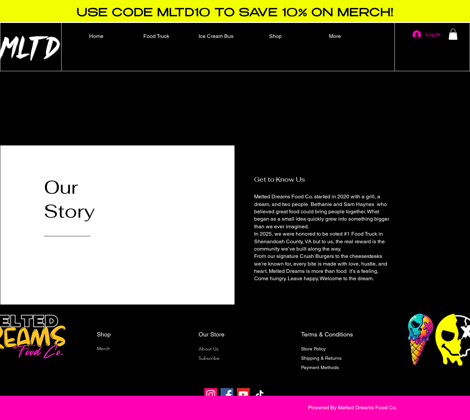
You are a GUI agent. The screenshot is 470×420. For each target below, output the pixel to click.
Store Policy (313, 348)
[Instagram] (210, 394)
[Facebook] (227, 394)
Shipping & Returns (321, 358)
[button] (453, 34)
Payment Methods (320, 367)
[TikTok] (259, 394)
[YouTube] (243, 394)
